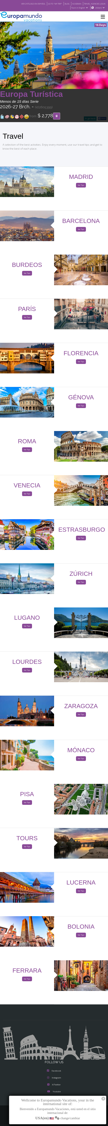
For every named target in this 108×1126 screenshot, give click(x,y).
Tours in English (79, 8)
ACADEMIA (74, 4)
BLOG (63, 4)
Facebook (54, 1071)
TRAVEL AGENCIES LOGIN (93, 4)
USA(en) (99, 8)
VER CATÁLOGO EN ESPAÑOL (26, 4)
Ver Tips (81, 185)
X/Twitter (54, 1085)
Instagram (54, 1078)
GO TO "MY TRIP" (50, 4)
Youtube (54, 1092)
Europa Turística (31, 94)
